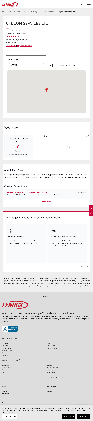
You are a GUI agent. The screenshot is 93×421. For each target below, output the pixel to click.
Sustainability (51, 386)
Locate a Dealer (15, 11)
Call (26, 53)
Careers (49, 389)
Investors (5, 389)
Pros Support (51, 346)
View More (46, 201)
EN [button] (82, 5)
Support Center (7, 350)
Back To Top (46, 296)
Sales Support (51, 370)
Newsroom (6, 394)
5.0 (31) (19, 36)
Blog (3, 353)
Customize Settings (9, 418)
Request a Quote (7, 367)
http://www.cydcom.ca (24, 46)
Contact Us (50, 391)
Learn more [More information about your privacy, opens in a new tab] (11, 414)
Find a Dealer (6, 348)
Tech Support (51, 372)
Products (5, 346)
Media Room (6, 355)
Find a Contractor (52, 367)
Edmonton (52, 11)
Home (4, 11)
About (4, 386)
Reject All (83, 418)
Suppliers (5, 391)
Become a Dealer (52, 348)
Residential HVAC (10, 338)
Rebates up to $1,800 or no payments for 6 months (27, 192)
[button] (46, 90)
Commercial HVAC (11, 360)
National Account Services (55, 377)
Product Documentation (10, 370)
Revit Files (50, 375)
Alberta (43, 11)
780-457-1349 (11, 46)
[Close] (89, 410)
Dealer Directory (30, 11)
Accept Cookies (69, 418)
